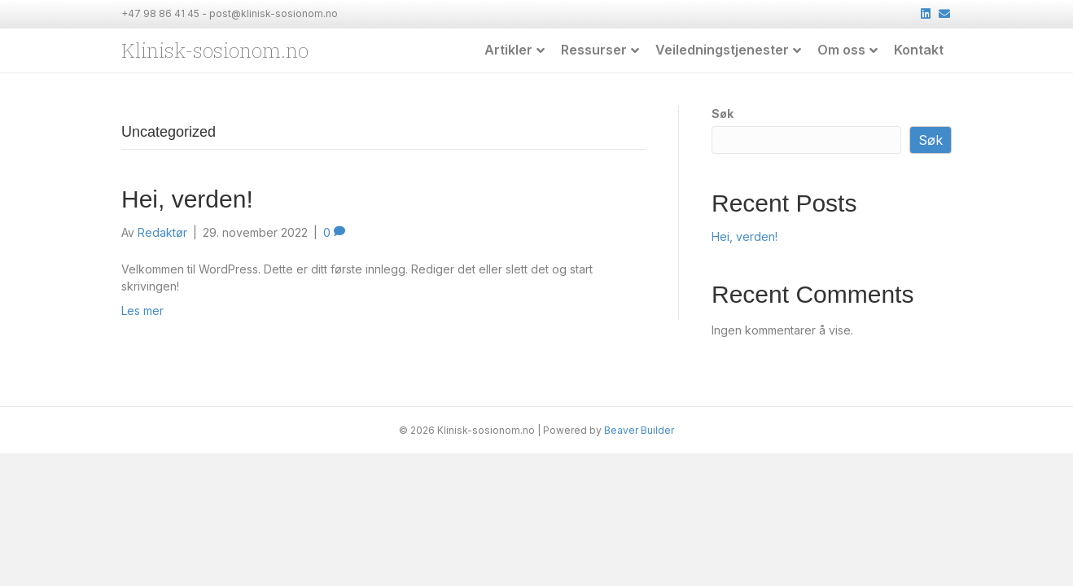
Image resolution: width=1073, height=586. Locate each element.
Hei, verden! (187, 198)
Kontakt (919, 50)
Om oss (841, 50)
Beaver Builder (639, 429)
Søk (723, 113)
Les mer (142, 310)
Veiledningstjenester (722, 50)
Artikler (508, 50)
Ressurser (594, 50)
